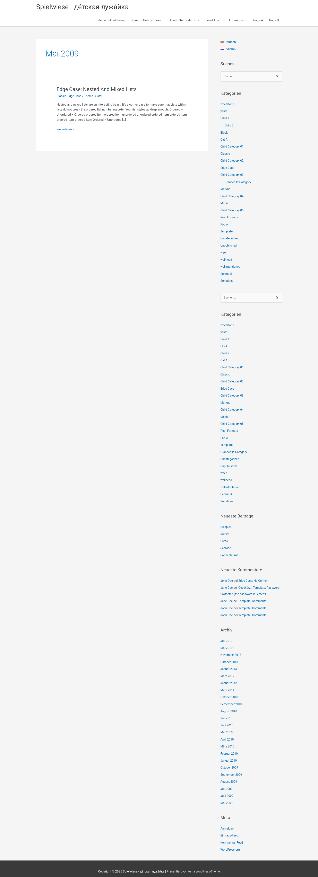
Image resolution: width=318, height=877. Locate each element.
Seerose (226, 541)
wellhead (227, 257)
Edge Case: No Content (254, 573)
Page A (258, 21)
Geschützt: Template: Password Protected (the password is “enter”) (246, 587)
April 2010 (227, 735)
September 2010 (232, 701)
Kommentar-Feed (232, 837)
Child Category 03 (233, 174)
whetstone (228, 105)
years (224, 111)
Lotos (224, 534)
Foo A (225, 222)
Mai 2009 (227, 798)
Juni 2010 (227, 722)
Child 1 (225, 118)
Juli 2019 (227, 639)
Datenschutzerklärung (111, 21)
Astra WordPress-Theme (204, 866)
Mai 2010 (227, 728)
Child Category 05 (233, 209)
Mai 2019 (227, 646)
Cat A (224, 139)
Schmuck (227, 271)
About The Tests (183, 21)
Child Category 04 (233, 195)
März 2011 (228, 687)
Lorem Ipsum (238, 21)
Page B (274, 21)
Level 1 (212, 21)
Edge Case (75, 96)
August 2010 (229, 708)
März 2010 (228, 742)
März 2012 (228, 673)
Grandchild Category (238, 181)
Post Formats (230, 216)
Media (225, 202)
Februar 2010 (230, 749)
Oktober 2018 (230, 660)
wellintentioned (231, 264)
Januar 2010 (229, 756)
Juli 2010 (227, 715)
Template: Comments (253, 599)
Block (224, 132)
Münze (225, 527)
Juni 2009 (227, 791)
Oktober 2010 (230, 694)
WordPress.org (231, 844)
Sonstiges (227, 278)
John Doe (227, 573)
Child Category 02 (233, 160)
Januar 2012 (229, 680)
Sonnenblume (230, 548)
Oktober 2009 (230, 763)
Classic (62, 96)
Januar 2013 (229, 666)
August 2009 (229, 777)
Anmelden (227, 823)
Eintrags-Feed (230, 830)
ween (224, 250)
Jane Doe (227, 580)
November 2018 (231, 653)
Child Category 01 (233, 146)
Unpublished (229, 243)
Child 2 (229, 125)
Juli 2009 (227, 784)
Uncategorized (230, 236)
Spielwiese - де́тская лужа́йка (84, 7)
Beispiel (226, 520)
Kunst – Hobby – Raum (147, 21)
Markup (226, 188)
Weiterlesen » (66, 130)
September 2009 (232, 770)
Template (227, 229)
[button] (194, 21)
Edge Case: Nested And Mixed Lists (98, 90)
